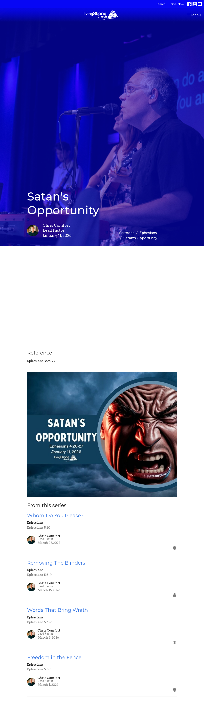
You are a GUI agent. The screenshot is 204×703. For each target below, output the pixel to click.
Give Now (177, 4)
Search (160, 4)
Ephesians (148, 233)
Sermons (126, 233)
